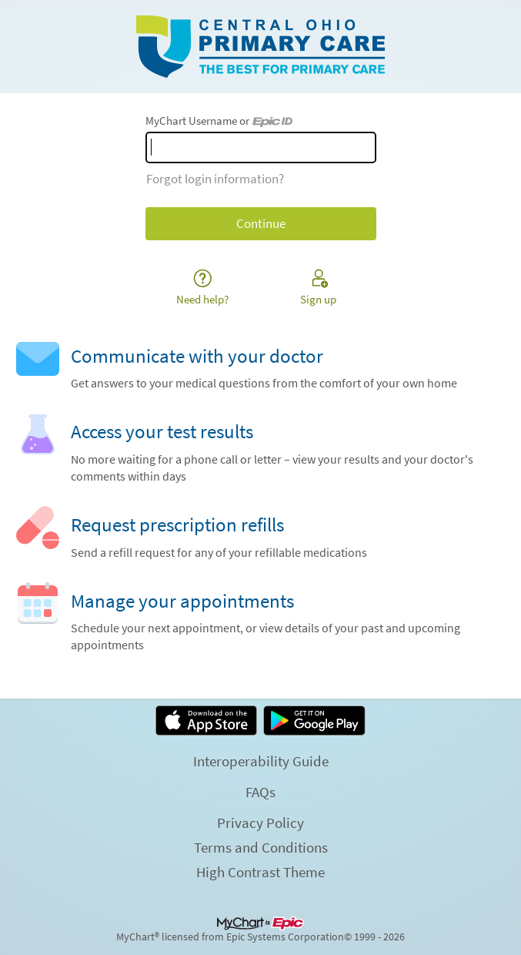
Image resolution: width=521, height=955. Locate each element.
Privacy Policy (260, 822)
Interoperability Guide (261, 761)
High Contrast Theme (260, 872)
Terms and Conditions (261, 847)
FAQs (260, 791)
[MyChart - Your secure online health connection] (260, 47)
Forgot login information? (215, 178)
